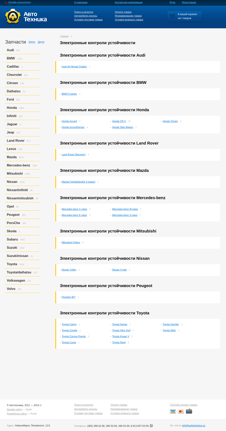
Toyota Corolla (69, 330)
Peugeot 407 (68, 297)
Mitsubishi (15, 173)
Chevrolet (14, 74)
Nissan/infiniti (17, 190)
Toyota (12, 264)
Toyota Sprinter (171, 324)
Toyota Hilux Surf (121, 330)
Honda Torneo (170, 121)
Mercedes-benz (18, 165)
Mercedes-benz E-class (74, 215)
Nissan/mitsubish (20, 198)
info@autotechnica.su (193, 425)
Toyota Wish (169, 330)
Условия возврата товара (129, 19)
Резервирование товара (128, 15)
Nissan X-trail (119, 269)
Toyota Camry (69, 324)
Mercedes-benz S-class (124, 215)
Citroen (12, 83)
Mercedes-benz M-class (125, 209)
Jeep (10, 132)
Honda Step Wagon (122, 127)
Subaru (12, 239)
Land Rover (16, 140)
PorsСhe (13, 223)
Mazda (12, 157)
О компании (80, 2)
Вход (172, 2)
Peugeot (13, 214)
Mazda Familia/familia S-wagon (78, 181)
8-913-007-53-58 (142, 426)
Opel (10, 206)
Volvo (11, 288)
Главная (64, 36)
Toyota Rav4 (119, 342)
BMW (11, 58)
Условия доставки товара (88, 19)
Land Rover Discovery (74, 154)
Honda (12, 107)
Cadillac (13, 66)
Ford (10, 99)
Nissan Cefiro (69, 269)
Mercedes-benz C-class (74, 209)
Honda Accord (69, 121)
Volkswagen (16, 280)
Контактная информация (128, 2)
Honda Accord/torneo (73, 127)
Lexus (11, 149)
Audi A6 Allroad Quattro (74, 66)
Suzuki (12, 247)
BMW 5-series (69, 94)
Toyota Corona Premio (74, 336)
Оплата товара (123, 12)
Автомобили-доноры (85, 15)
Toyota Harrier (119, 324)
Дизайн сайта (14, 409)
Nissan (12, 181)
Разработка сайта (17, 413)
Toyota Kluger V (120, 336)
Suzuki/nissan (17, 256)
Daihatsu (14, 91)
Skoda (12, 231)
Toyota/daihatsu (19, 272)
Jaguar (12, 124)
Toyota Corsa (69, 342)
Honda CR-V (119, 121)
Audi (10, 50)
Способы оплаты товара (183, 404)
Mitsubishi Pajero (71, 242)
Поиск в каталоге (83, 12)
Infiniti (12, 116)
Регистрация (189, 2)
